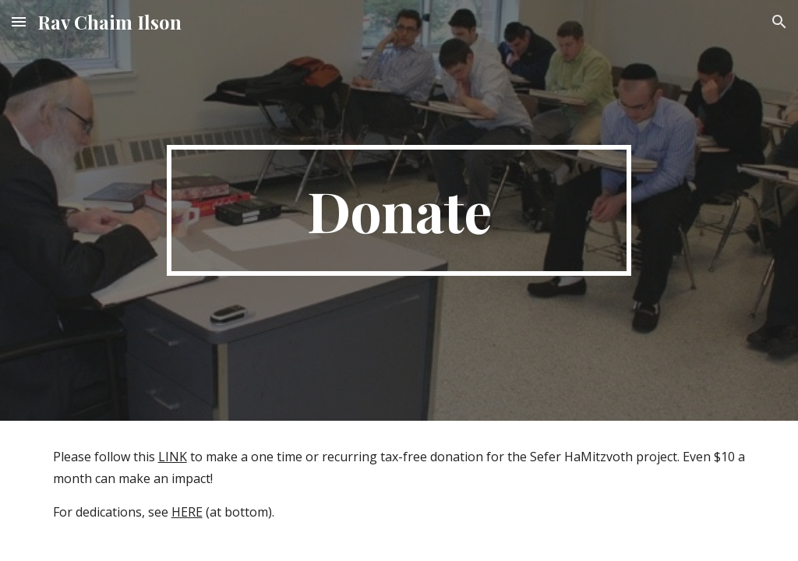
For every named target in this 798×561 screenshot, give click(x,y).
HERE (187, 511)
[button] (18, 21)
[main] (398, 210)
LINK (172, 456)
